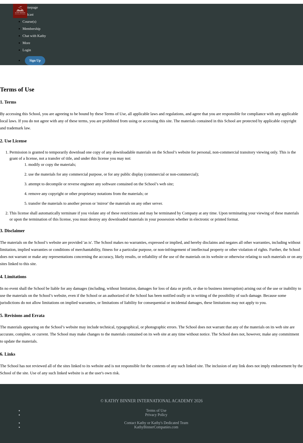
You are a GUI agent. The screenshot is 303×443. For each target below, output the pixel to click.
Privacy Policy (156, 415)
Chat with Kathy (34, 36)
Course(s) (29, 21)
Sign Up (35, 60)
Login (26, 50)
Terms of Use (156, 410)
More (26, 43)
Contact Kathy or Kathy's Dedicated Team (156, 423)
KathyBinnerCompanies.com (156, 427)
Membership (31, 29)
